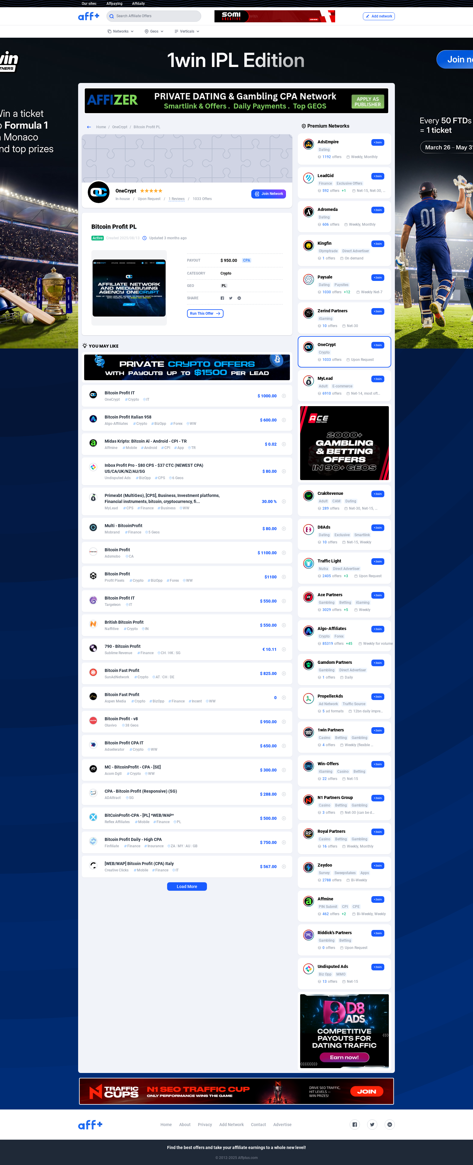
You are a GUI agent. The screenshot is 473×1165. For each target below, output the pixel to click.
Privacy (205, 1124)
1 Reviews (177, 199)
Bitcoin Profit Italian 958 (128, 417)
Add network (379, 16)
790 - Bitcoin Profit (123, 646)
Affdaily (138, 4)
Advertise (282, 1124)
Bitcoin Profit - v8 (121, 718)
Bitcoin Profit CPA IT (124, 742)
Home (101, 127)
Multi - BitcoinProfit (123, 525)
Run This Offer (205, 313)
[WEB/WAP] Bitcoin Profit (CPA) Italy (139, 863)
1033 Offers (202, 199)
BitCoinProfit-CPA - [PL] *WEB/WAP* (139, 815)
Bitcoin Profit (117, 549)
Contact (258, 1124)
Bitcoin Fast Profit (122, 670)
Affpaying (114, 4)
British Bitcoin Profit (124, 622)
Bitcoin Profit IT (120, 392)
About (185, 1124)
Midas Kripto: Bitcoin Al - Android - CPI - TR (146, 441)
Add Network (231, 1124)
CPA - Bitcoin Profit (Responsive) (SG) (141, 791)
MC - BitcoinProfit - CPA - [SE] (133, 767)
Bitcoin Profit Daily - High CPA (133, 839)
